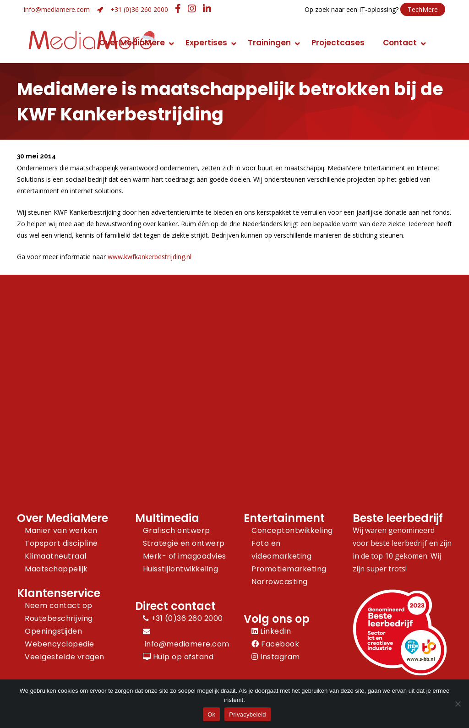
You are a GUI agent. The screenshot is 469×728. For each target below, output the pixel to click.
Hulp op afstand (178, 657)
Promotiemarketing (289, 569)
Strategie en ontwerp (184, 543)
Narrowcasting (279, 581)
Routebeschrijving (59, 618)
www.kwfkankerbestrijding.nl (149, 256)
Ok (211, 714)
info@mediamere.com (57, 9)
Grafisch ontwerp (176, 530)
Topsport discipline (61, 543)
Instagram (275, 657)
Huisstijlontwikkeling (180, 569)
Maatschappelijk (56, 569)
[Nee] (457, 703)
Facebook (275, 644)
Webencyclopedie (59, 644)
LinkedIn (271, 631)
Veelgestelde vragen (64, 657)
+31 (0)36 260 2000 (139, 9)
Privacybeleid (247, 714)
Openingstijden (53, 631)
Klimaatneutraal (56, 556)
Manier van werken (61, 530)
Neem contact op (59, 605)
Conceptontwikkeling (292, 530)
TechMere (423, 9)
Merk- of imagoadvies (184, 556)
